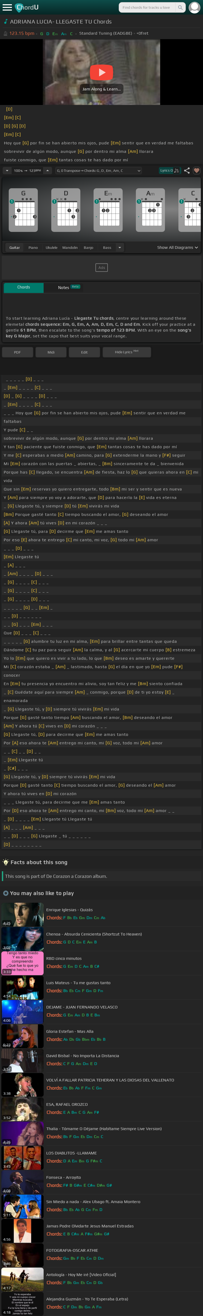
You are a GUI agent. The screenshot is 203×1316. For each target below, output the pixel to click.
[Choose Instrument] (120, 247)
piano (33, 247)
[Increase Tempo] (47, 170)
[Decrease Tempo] (7, 170)
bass (107, 247)
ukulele (51, 247)
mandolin (70, 247)
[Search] (180, 7)
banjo (88, 247)
